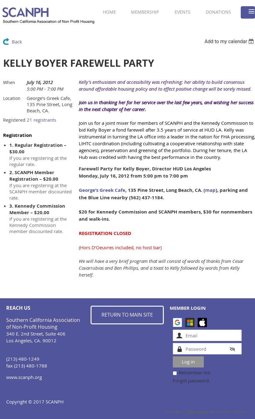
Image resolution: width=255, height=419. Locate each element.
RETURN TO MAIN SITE (127, 314)
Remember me (194, 372)
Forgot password (191, 380)
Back (17, 41)
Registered (14, 120)
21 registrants (41, 120)
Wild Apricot (197, 411)
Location (11, 98)
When (9, 82)
